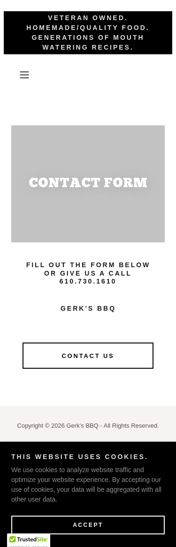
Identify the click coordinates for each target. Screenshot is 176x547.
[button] (26, 75)
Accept (88, 524)
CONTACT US (87, 355)
